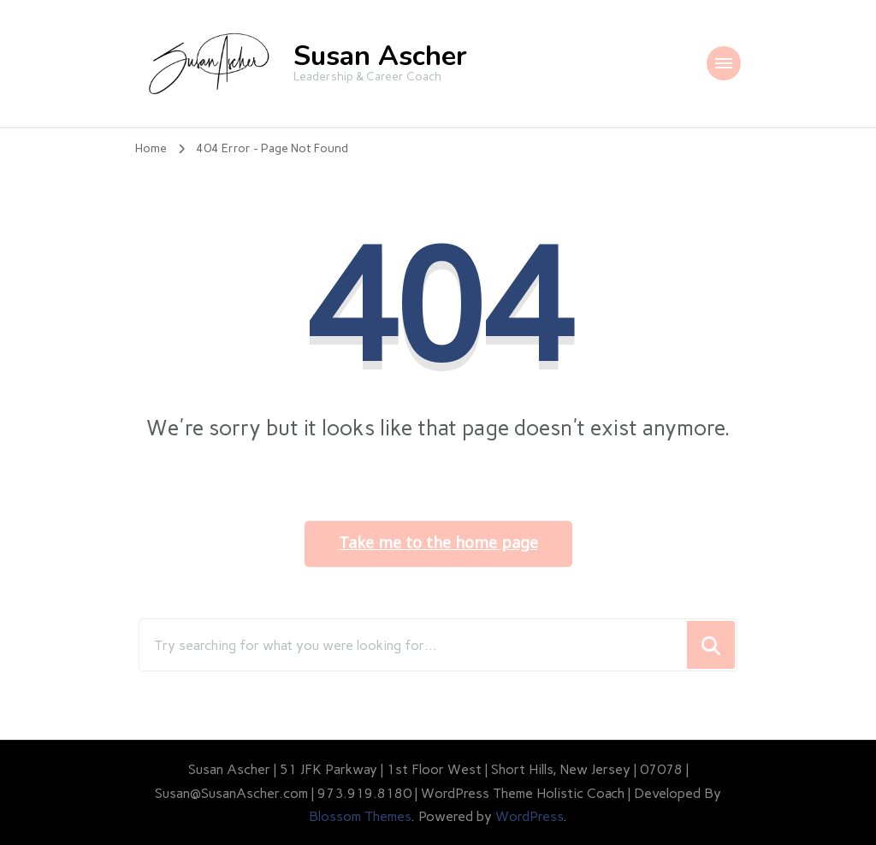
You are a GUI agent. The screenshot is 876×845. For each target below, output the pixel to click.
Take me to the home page (438, 543)
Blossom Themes (360, 816)
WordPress (529, 816)
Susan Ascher (380, 56)
